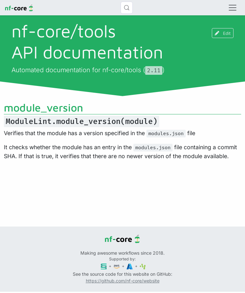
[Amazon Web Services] (117, 266)
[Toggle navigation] (232, 8)
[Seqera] (104, 266)
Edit (223, 33)
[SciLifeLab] (143, 266)
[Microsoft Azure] (130, 266)
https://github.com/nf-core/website (123, 280)
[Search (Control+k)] (127, 8)
